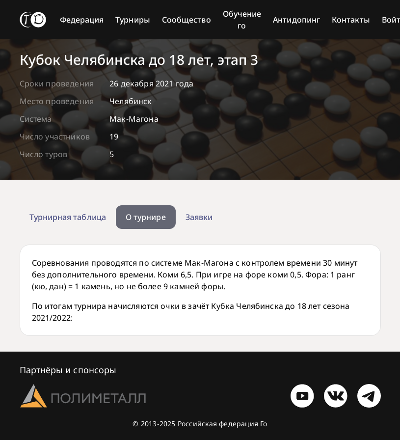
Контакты (351, 19)
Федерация (82, 19)
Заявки (199, 217)
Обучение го (242, 19)
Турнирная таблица (67, 217)
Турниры (132, 19)
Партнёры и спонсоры (68, 370)
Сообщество (186, 19)
